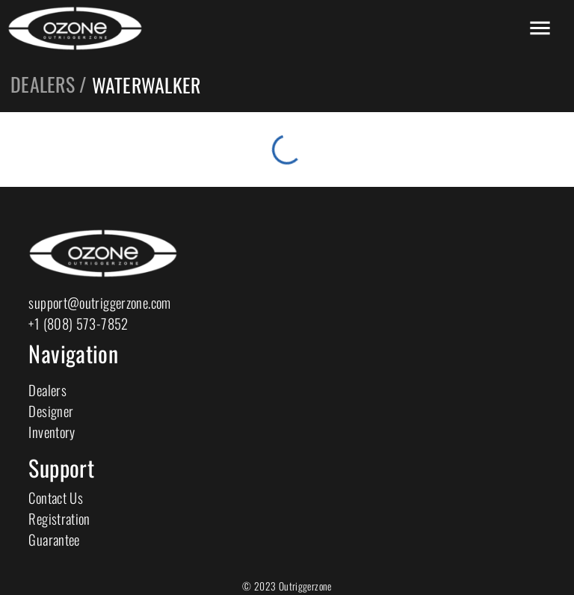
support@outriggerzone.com (99, 302)
